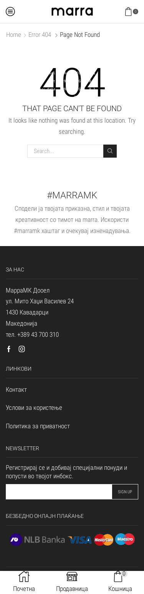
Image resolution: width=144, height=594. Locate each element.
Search (110, 150)
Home (13, 34)
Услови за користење (34, 407)
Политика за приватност (38, 426)
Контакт (16, 389)
